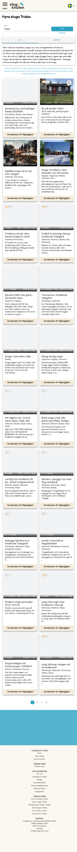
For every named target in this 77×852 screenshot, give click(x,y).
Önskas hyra (39, 766)
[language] (71, 5)
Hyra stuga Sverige (59, 71)
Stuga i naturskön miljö (18, 357)
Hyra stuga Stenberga (51, 68)
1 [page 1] (32, 702)
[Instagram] (39, 838)
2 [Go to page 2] (37, 702)
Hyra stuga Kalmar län (46, 74)
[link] (39, 799)
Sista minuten (39, 759)
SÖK (62, 29)
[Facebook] (39, 834)
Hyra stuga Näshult (13, 68)
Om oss (39, 774)
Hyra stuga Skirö (18, 71)
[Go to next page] (42, 702)
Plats (5, 26)
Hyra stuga (39, 756)
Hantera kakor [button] (40, 789)
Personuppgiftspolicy (39, 786)
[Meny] (5, 4)
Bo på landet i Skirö (52, 109)
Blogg (39, 780)
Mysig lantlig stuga (52, 357)
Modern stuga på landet (19, 602)
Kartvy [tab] (57, 40)
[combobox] (25, 29)
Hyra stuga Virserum (31, 68)
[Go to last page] (46, 702)
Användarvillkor (39, 783)
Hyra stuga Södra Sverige (38, 71)
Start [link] (39, 753)
